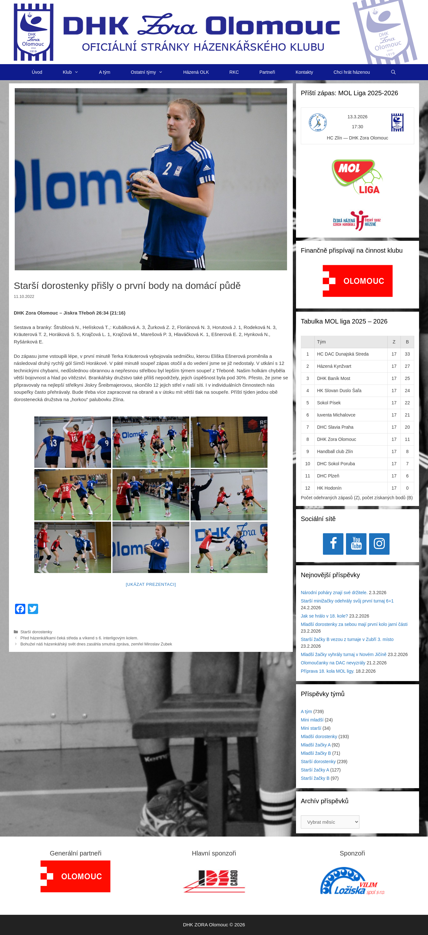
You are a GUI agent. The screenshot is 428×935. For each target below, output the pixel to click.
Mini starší (311, 728)
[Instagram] (379, 544)
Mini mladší (312, 719)
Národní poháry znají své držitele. (334, 592)
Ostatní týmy (152, 72)
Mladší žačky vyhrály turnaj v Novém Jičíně (344, 654)
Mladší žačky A (316, 744)
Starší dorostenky (36, 631)
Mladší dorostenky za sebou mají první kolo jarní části (354, 624)
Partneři (267, 72)
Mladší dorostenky (319, 736)
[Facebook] (333, 544)
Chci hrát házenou (351, 72)
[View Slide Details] (358, 281)
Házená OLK (196, 72)
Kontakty (304, 72)
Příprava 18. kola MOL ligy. (327, 671)
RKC (234, 72)
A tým (104, 72)
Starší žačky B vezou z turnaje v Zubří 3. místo (347, 639)
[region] (358, 284)
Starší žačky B (315, 778)
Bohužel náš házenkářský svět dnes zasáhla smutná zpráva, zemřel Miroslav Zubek (96, 644)
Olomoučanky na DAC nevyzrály (333, 662)
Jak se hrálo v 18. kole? (324, 616)
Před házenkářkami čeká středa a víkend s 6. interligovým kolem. (82, 638)
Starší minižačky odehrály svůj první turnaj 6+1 (347, 600)
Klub (76, 72)
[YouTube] (356, 544)
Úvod (37, 72)
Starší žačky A (315, 769)
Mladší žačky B (316, 753)
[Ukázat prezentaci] (151, 584)
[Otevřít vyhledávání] (393, 72)
